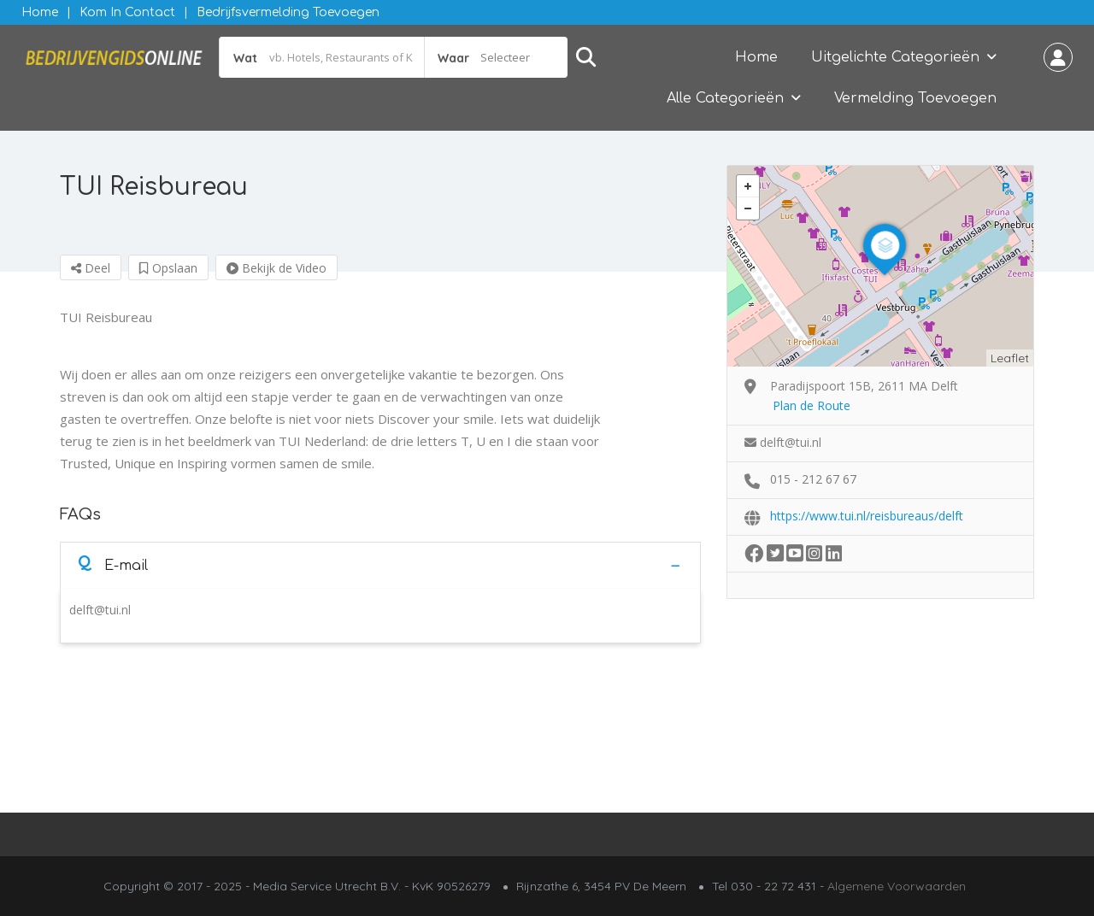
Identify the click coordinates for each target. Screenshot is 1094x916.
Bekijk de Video (276, 268)
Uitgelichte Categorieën (895, 57)
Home (39, 12)
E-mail (113, 564)
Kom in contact (127, 12)
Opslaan (168, 268)
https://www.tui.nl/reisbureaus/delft (866, 516)
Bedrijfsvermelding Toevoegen (288, 12)
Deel (90, 268)
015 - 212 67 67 (813, 479)
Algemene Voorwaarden (896, 886)
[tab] (380, 565)
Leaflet (1010, 358)
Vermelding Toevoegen (915, 98)
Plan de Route (811, 405)
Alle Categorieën (725, 98)
